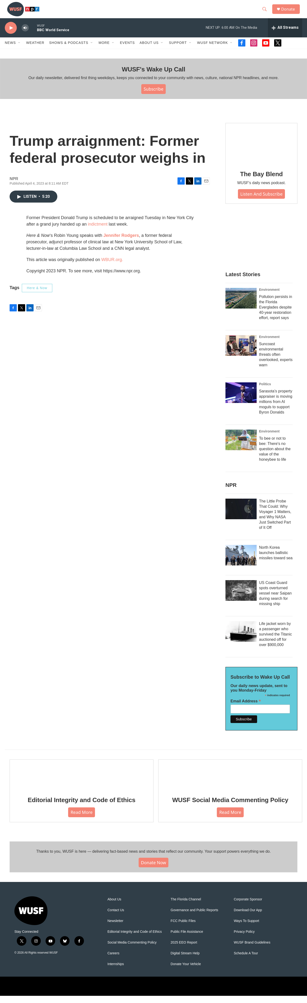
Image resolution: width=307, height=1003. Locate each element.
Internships (115, 971)
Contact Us (115, 917)
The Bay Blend (261, 181)
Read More (82, 819)
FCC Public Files (183, 928)
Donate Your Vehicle (186, 971)
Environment (269, 297)
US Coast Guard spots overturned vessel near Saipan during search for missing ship (275, 600)
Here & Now (37, 295)
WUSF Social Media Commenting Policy (230, 807)
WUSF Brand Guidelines (252, 949)
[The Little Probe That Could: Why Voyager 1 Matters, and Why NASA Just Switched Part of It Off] (241, 516)
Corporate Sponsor (248, 906)
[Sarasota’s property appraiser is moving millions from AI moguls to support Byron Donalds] (241, 400)
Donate (290, 12)
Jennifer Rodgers (121, 242)
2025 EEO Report (184, 949)
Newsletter (115, 928)
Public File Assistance (187, 939)
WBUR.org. (112, 266)
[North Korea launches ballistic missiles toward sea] (241, 562)
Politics (265, 391)
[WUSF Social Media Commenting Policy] (230, 781)
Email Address (245, 708)
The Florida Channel (186, 906)
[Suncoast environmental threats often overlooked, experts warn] (241, 352)
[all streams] (285, 34)
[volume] (25, 34)
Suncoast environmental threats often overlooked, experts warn (276, 361)
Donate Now (153, 869)
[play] (11, 35)
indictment (97, 231)
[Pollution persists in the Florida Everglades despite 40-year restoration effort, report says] (241, 305)
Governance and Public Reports (194, 917)
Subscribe (154, 96)
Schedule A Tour (246, 960)
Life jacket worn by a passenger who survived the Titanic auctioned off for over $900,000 (275, 641)
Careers (113, 960)
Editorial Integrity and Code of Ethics (82, 807)
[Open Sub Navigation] (19, 50)
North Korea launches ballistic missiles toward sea (276, 560)
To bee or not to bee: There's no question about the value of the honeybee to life (275, 456)
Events (127, 50)
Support (178, 50)
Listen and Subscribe (261, 201)
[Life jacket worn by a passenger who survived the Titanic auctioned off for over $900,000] (241, 638)
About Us (114, 906)
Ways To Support (246, 928)
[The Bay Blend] (261, 150)
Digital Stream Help (185, 960)
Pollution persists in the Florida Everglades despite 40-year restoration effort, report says (275, 314)
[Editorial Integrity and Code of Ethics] (81, 781)
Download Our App (248, 917)
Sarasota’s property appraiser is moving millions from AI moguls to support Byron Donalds (275, 408)
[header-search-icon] (266, 13)
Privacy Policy (244, 939)
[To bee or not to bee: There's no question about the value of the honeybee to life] (241, 447)
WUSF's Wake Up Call (153, 76)
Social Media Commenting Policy (132, 949)
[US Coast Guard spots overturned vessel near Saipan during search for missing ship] (241, 597)
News (10, 50)
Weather (35, 50)
